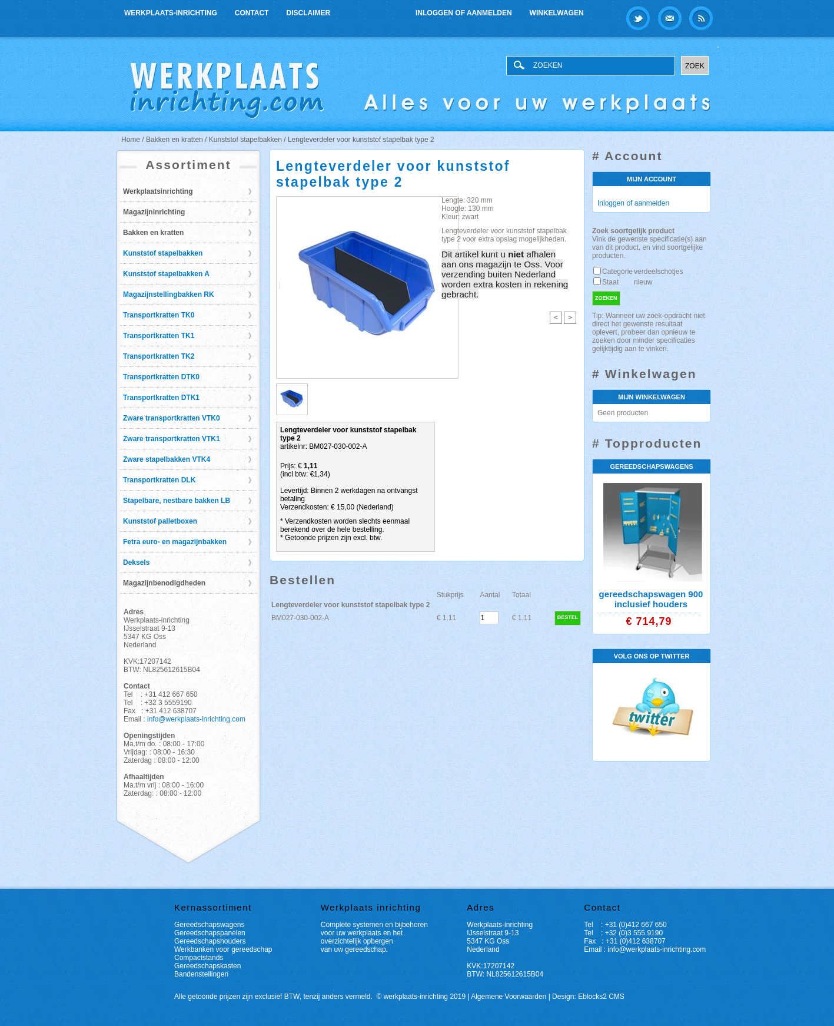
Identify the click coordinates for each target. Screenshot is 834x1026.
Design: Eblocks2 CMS (588, 996)
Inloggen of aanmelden (464, 13)
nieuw (643, 282)
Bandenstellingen (201, 974)
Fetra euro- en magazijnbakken (175, 542)
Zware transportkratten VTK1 (171, 439)
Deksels (136, 562)
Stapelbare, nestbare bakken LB (176, 501)
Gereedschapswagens (209, 925)
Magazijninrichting (154, 212)
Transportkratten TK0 (158, 315)
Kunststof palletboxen (160, 521)
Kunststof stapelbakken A (166, 274)
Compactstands (198, 958)
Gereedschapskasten (207, 966)
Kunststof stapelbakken (162, 253)
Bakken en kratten (153, 233)
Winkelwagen (557, 13)
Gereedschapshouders (209, 941)
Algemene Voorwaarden (508, 996)
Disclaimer (309, 13)
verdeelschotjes (658, 271)
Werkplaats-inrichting (170, 13)
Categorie (617, 271)
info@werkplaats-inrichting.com (196, 719)
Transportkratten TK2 (158, 356)
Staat (610, 282)
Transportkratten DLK (159, 480)
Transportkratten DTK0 (161, 377)
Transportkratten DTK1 (161, 397)
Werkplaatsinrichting (157, 191)
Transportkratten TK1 (158, 336)
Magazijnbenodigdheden (164, 583)
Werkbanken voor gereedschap (223, 949)
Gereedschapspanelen (209, 933)
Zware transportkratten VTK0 (171, 418)
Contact (252, 13)
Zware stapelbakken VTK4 (166, 459)
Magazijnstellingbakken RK (168, 294)
